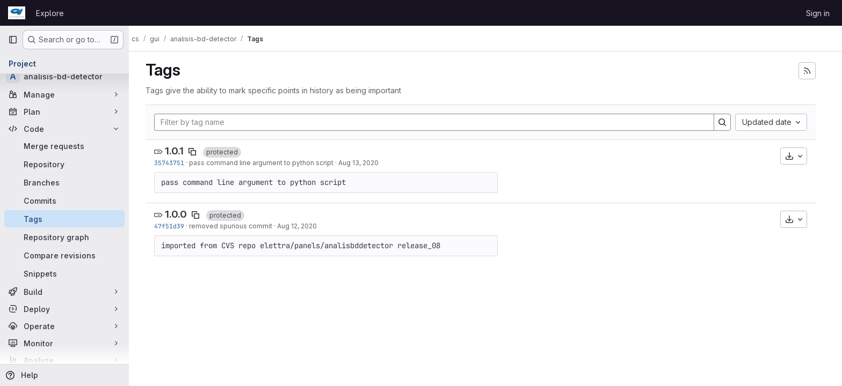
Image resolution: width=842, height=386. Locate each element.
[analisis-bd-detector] (64, 76)
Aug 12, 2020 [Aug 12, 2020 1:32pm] (302, 226)
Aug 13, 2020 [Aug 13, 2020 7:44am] (363, 163)
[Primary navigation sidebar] (12, 39)
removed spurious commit (235, 226)
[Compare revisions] (64, 255)
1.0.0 (181, 214)
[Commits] (64, 200)
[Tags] (64, 218)
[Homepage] (16, 12)
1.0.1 (179, 151)
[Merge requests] (64, 145)
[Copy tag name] (197, 151)
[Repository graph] (64, 237)
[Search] (727, 122)
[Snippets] (64, 273)
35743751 (174, 163)
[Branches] (64, 182)
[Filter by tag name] (439, 122)
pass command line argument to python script (266, 163)
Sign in (818, 13)
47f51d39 (174, 226)
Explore (50, 13)
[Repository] (64, 164)
